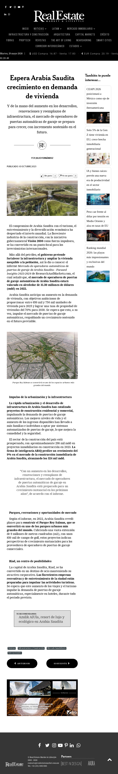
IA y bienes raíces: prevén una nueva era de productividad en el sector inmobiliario (98, 176)
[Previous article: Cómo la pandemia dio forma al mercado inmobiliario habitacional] (22, 659)
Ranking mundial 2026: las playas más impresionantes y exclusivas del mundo (98, 253)
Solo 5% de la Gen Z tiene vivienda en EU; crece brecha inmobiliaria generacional (97, 135)
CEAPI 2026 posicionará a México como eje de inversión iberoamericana (98, 94)
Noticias (11, 644)
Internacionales (14, 649)
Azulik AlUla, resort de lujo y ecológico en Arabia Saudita (42, 616)
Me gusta (48, 172)
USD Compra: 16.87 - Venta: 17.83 (52, 49)
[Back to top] (110, 756)
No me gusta (67, 172)
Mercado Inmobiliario (56, 644)
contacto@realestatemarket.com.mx (43, 759)
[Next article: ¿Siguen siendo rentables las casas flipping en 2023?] (62, 659)
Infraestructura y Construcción (31, 644)
